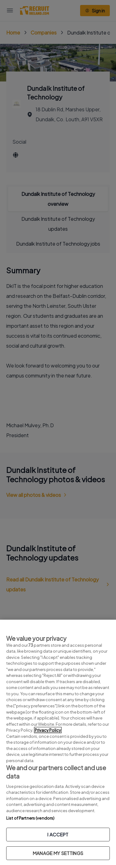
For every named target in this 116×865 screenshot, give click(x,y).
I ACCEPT (57, 834)
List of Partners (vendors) (30, 818)
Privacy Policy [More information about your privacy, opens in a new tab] (48, 730)
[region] (58, 742)
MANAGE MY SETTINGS (58, 853)
